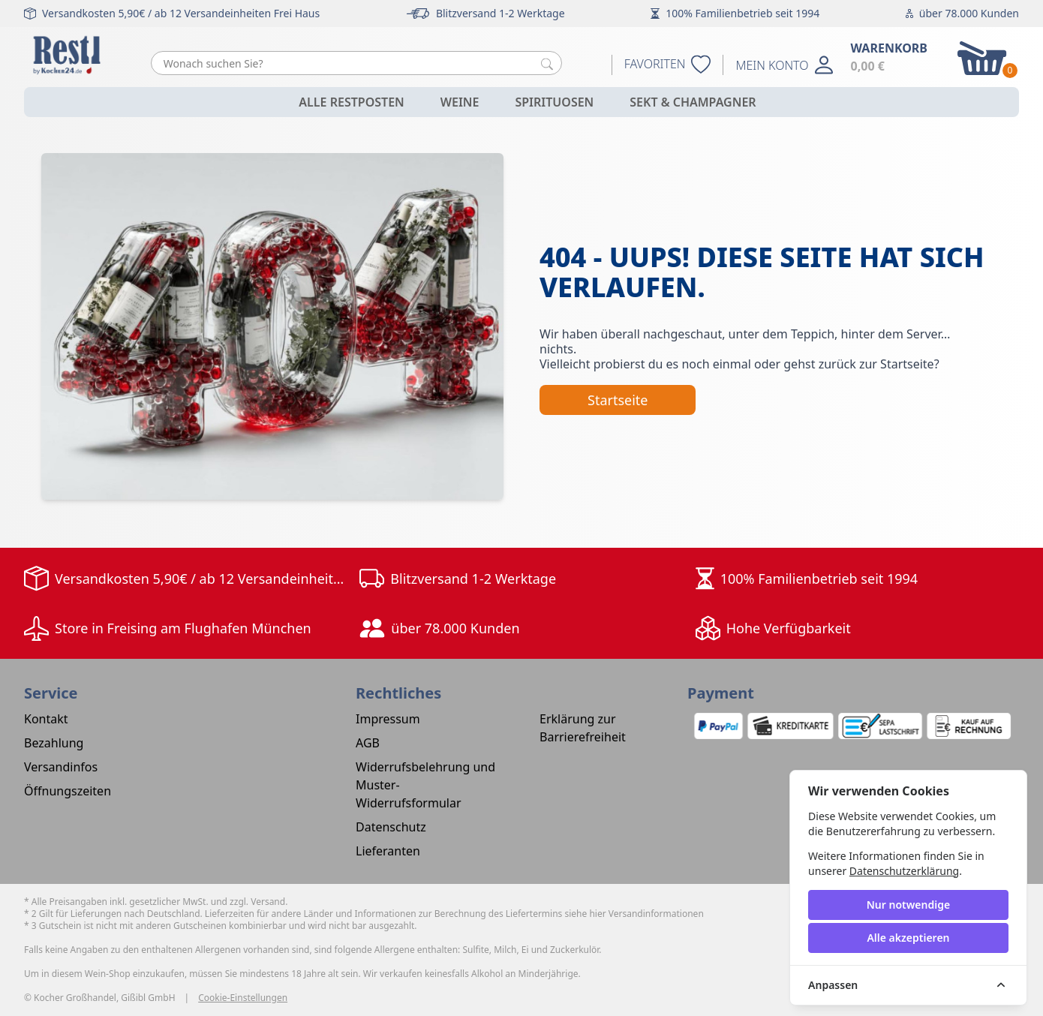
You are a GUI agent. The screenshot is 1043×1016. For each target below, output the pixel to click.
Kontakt (46, 719)
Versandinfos (61, 767)
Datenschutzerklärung (904, 871)
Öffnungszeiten (67, 791)
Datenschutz (391, 827)
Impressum (388, 719)
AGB (368, 743)
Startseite (618, 400)
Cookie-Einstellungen (242, 998)
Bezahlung (53, 743)
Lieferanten (388, 851)
